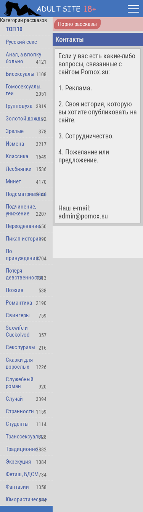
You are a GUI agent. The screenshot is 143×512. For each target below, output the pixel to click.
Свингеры (18, 315)
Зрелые (15, 131)
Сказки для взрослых (19, 363)
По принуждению (23, 255)
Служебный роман (20, 383)
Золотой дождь (24, 118)
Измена (15, 143)
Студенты (17, 424)
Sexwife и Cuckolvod (17, 331)
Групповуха (19, 106)
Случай (14, 398)
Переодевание (23, 226)
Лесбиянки (19, 168)
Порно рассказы (77, 24)
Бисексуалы (20, 74)
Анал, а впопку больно (23, 58)
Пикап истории (24, 238)
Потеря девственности (24, 274)
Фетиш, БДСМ (22, 474)
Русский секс (21, 42)
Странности (20, 411)
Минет (13, 181)
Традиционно (22, 449)
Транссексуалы (24, 436)
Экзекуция (18, 461)
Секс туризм (20, 347)
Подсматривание (26, 194)
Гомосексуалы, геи (24, 90)
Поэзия (14, 290)
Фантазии (17, 486)
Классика (17, 156)
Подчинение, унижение (21, 210)
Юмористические (26, 499)
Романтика (19, 302)
